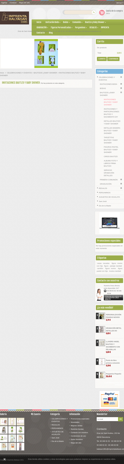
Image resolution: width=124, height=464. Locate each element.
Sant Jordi (103, 201)
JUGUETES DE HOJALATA (109, 197)
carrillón (100, 268)
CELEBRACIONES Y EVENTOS (19, 73)
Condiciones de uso (78, 436)
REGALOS (103, 188)
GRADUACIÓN (105, 184)
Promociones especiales (108, 240)
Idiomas (119, 3)
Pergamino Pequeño (113, 375)
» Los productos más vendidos (113, 384)
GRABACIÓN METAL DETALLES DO (113, 331)
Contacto (13, 3)
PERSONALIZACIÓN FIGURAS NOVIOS (113, 317)
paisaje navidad (116, 266)
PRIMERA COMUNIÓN (109, 180)
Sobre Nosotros (77, 439)
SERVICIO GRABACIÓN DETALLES (109, 172)
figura (106, 266)
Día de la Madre (105, 206)
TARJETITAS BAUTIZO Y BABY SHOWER (111, 140)
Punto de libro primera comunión (113, 363)
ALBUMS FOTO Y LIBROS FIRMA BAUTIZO (111, 163)
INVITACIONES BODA (108, 84)
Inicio (2, 73)
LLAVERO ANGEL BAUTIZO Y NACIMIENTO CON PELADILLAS (113, 347)
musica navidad (115, 271)
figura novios (110, 268)
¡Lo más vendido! (105, 307)
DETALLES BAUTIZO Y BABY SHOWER (112, 122)
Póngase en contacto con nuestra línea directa (113, 298)
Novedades (75, 422)
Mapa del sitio (24, 3)
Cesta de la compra (114, 11)
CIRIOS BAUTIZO (111, 156)
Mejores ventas (76, 426)
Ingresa (4, 3)
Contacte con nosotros (79, 433)
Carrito (100, 41)
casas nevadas (103, 263)
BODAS (103, 88)
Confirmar (113, 59)
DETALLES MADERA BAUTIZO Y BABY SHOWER (112, 130)
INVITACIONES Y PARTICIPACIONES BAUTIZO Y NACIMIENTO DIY (111, 113)
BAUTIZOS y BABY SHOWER (45, 73)
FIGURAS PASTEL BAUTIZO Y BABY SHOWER (111, 149)
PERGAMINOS (104, 193)
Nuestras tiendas (77, 429)
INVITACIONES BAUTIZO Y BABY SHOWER (111, 102)
